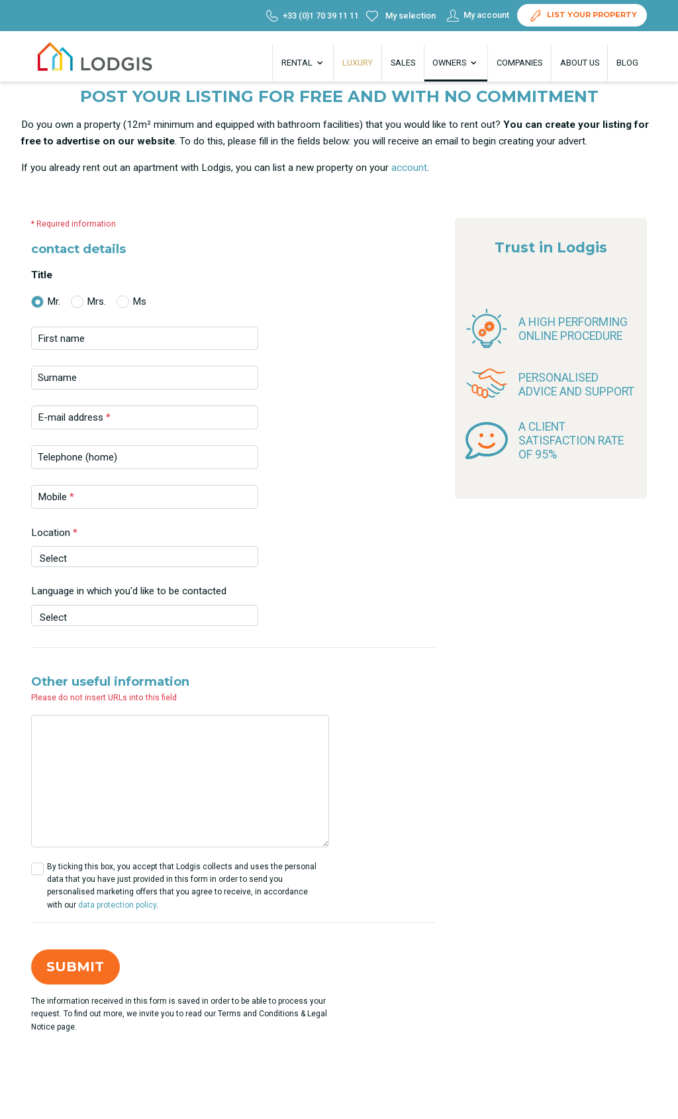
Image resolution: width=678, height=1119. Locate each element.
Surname (57, 378)
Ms (139, 301)
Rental (303, 63)
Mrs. (96, 301)
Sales (403, 63)
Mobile (56, 497)
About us (579, 63)
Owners (455, 63)
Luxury (357, 63)
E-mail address (74, 417)
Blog (627, 63)
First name (61, 339)
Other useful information (110, 681)
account (409, 168)
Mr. (53, 301)
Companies (519, 63)
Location (54, 533)
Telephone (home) (77, 457)
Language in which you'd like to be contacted (128, 591)
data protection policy (117, 905)
